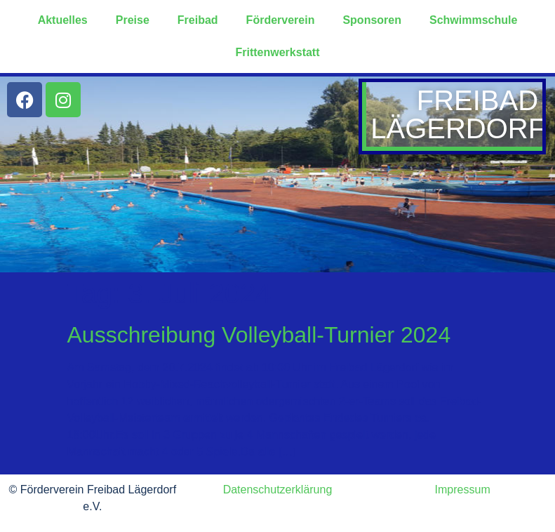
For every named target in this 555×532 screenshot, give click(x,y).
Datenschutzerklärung (278, 490)
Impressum (462, 490)
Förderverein (280, 20)
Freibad (198, 20)
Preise (132, 20)
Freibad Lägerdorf (457, 114)
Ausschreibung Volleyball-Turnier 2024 (259, 334)
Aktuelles (63, 20)
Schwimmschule (473, 20)
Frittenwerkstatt (277, 52)
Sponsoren (371, 20)
